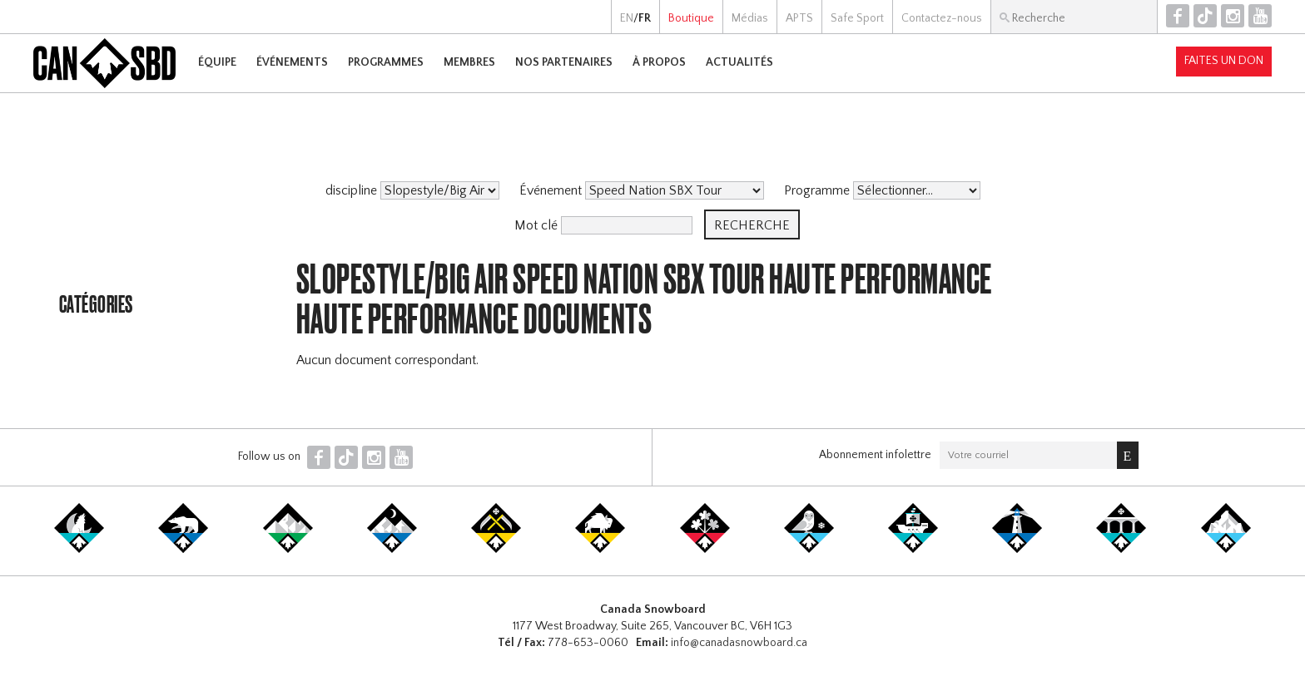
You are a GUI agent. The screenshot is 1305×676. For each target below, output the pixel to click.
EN (626, 18)
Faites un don (1223, 60)
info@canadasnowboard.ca (739, 642)
